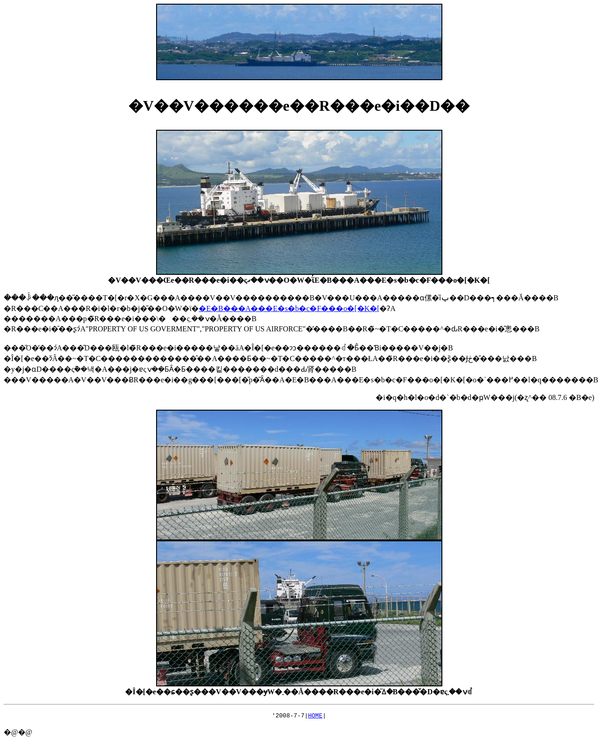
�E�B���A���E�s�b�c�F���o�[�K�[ (289, 308)
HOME (315, 716)
